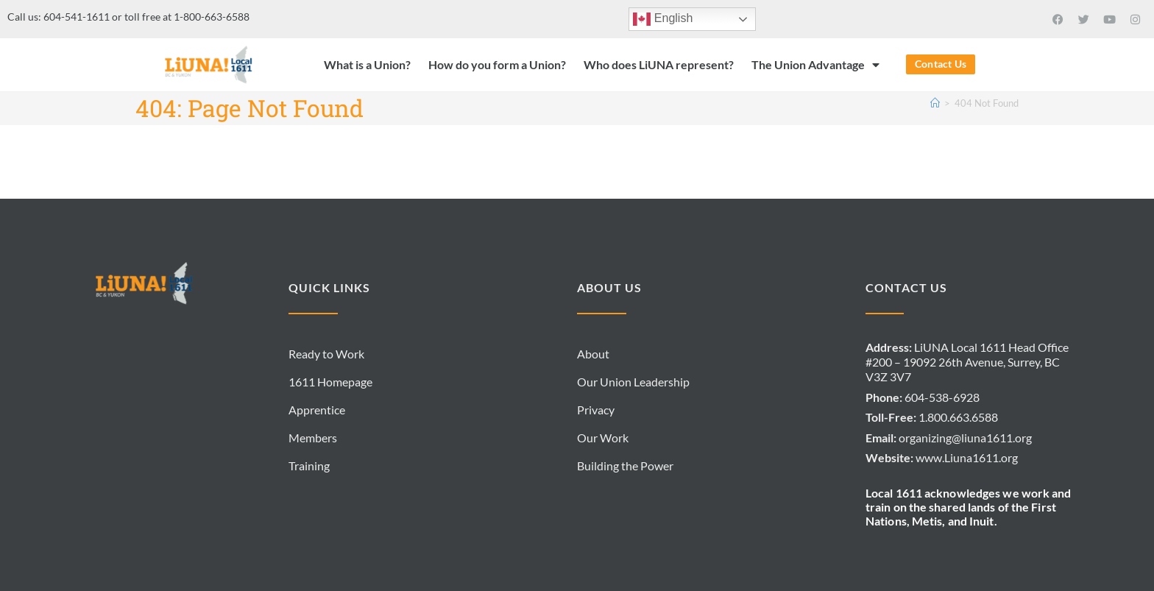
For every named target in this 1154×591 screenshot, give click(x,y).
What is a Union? (367, 64)
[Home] (935, 103)
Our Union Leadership (633, 382)
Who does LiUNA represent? (659, 64)
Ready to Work (326, 354)
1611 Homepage (330, 382)
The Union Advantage (815, 65)
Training (309, 466)
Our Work (603, 438)
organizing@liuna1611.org (965, 438)
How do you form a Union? (497, 64)
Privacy (596, 410)
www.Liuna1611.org (967, 457)
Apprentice (316, 410)
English (663, 19)
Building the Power (625, 466)
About (593, 354)
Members (312, 438)
